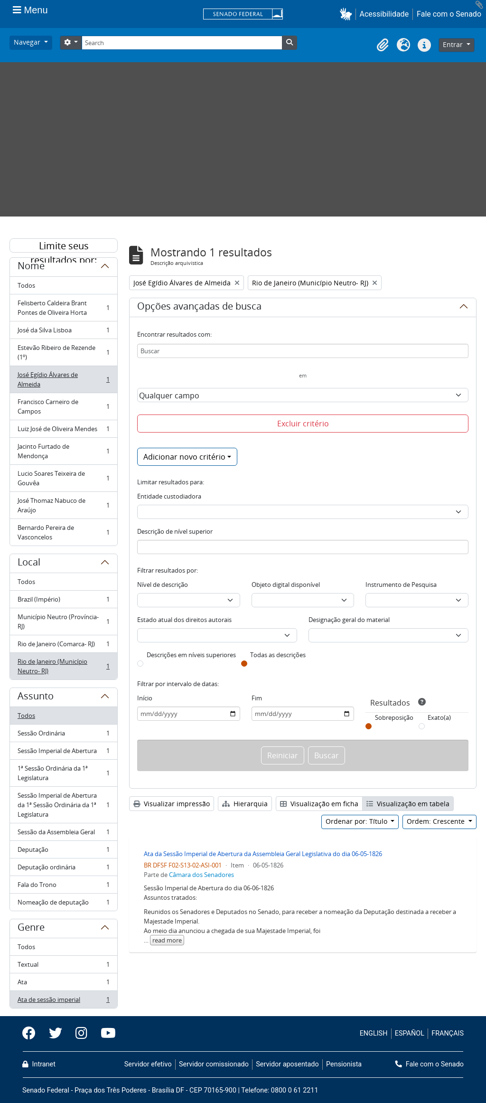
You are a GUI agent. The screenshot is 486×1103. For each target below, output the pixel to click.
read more (167, 940)
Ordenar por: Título (357, 821)
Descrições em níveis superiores (191, 654)
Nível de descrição (162, 584)
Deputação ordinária (63, 869)
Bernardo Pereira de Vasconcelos (63, 532)
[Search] (182, 43)
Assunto (36, 697)
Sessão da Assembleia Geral (63, 834)
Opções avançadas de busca (199, 307)
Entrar (454, 44)
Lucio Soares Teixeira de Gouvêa (63, 478)
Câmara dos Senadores (201, 874)
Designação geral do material (349, 619)
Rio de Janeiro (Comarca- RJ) (63, 646)
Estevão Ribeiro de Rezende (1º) (63, 352)
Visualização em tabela (407, 803)
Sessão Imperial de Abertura (63, 753)
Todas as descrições (278, 654)
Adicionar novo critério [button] (184, 457)
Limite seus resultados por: (63, 246)
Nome (31, 267)
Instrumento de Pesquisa (401, 584)
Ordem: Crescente (437, 821)
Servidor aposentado (287, 1064)
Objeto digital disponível (286, 584)
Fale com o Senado (449, 14)
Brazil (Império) (63, 601)
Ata (63, 984)
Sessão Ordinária (63, 735)
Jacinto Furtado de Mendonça (63, 451)
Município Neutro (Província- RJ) (63, 622)
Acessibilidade (384, 14)
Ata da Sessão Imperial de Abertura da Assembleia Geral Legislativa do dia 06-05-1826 (263, 853)
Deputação (63, 851)
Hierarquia (245, 803)
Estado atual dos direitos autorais (184, 619)
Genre (31, 928)
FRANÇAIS (447, 1033)
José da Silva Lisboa (63, 332)
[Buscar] (302, 351)
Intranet (39, 1064)
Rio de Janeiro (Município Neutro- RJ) (63, 666)
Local (29, 563)
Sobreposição (394, 717)
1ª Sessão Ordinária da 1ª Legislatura (63, 773)
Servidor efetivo (148, 1064)
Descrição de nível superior (175, 531)
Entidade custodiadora (169, 496)
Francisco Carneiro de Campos (63, 406)
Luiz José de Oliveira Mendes (63, 431)
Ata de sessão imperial (63, 1001)
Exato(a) (439, 717)
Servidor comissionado (214, 1064)
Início (144, 698)
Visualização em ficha (319, 803)
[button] (347, 14)
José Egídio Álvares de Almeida (63, 379)
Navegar (28, 42)
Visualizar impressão (171, 803)
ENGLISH (374, 1033)
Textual (63, 966)
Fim (257, 698)
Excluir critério (303, 423)
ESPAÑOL (409, 1033)
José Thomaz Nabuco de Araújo (63, 505)
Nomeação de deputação (63, 904)
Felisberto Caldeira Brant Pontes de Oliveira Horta (63, 308)
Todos (26, 285)
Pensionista (344, 1064)
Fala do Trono (63, 887)
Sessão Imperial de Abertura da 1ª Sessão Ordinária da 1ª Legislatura (63, 805)
